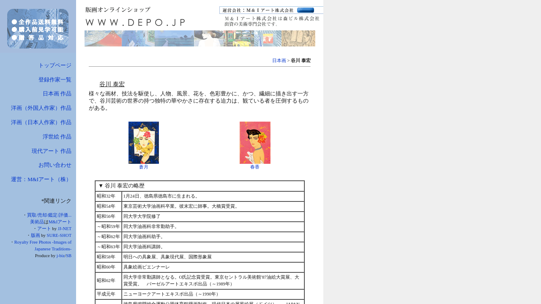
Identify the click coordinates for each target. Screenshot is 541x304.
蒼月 (143, 167)
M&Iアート (60, 222)
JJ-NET (65, 228)
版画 (35, 235)
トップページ (54, 65)
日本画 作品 (57, 93)
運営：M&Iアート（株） (41, 179)
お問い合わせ (54, 165)
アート (44, 228)
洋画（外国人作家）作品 (41, 108)
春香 (255, 167)
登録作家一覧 (54, 79)
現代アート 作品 (51, 151)
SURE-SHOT (59, 235)
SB (68, 255)
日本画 (279, 60)
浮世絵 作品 (57, 136)
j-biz (61, 255)
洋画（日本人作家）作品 (41, 122)
